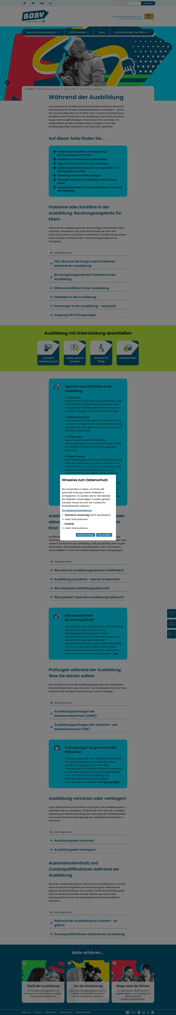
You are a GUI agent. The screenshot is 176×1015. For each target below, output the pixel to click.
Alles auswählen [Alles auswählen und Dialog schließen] (104, 535)
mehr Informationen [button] (76, 519)
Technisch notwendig (86, 515)
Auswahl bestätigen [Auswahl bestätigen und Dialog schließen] (85, 535)
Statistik (68, 523)
